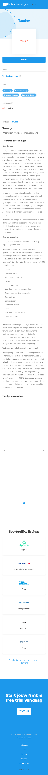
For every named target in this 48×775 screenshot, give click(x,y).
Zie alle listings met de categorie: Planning (24, 661)
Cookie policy (24, 763)
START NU (24, 711)
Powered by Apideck (24, 738)
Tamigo (7, 108)
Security (24, 754)
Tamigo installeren (11, 76)
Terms (24, 749)
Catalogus (24, 745)
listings (5, 122)
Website (24, 59)
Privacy (24, 759)
